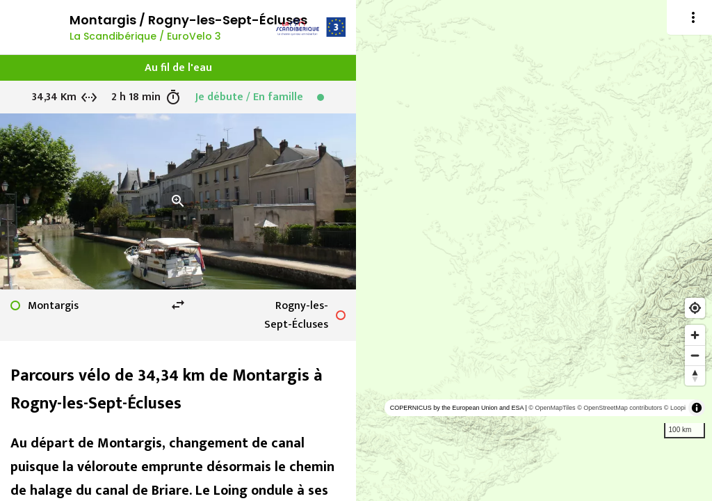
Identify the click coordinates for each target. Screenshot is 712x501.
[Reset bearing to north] (695, 375)
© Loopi (675, 407)
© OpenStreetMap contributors (619, 407)
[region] (534, 250)
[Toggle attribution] (696, 407)
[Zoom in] (695, 335)
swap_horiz (178, 304)
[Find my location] (695, 308)
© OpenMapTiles (551, 407)
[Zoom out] (695, 355)
